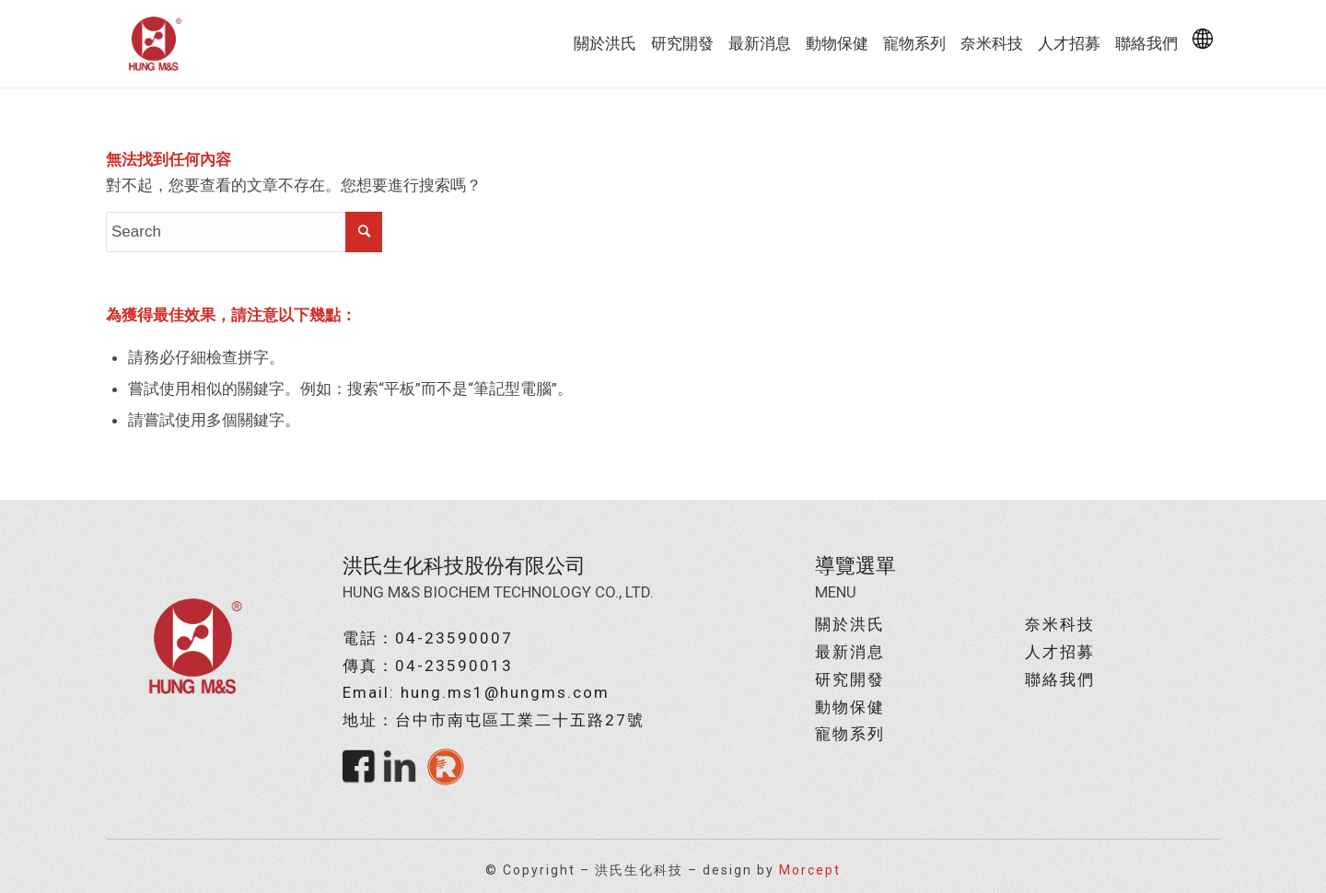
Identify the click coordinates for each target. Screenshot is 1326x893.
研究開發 (850, 679)
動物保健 (850, 707)
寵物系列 (850, 734)
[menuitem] (605, 43)
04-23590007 (454, 638)
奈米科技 (1060, 624)
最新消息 (850, 652)
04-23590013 (454, 665)
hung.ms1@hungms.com (505, 692)
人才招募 (1060, 652)
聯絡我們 (1060, 679)
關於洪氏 (850, 624)
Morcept (810, 870)
